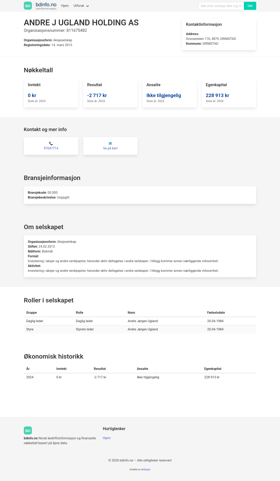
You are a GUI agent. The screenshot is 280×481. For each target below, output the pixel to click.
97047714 (51, 148)
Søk (250, 6)
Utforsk (79, 6)
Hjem (65, 6)
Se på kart (110, 148)
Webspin (145, 469)
